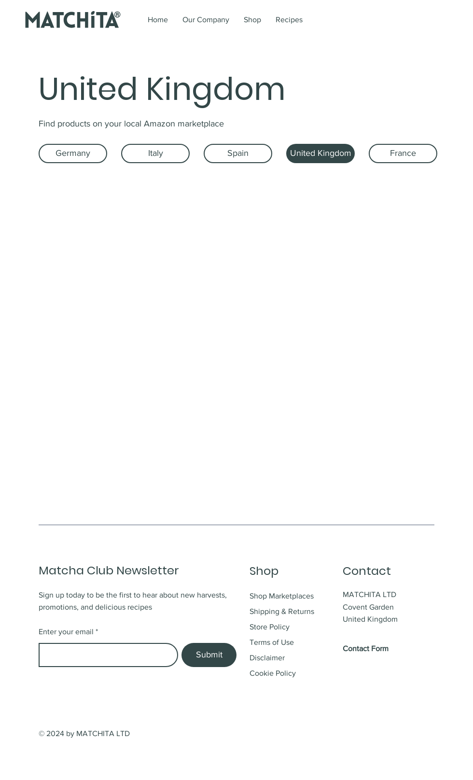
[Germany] (73, 153)
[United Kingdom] (320, 153)
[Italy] (155, 153)
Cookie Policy (273, 673)
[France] (403, 153)
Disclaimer (267, 658)
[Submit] (208, 655)
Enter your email (66, 632)
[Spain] (238, 153)
